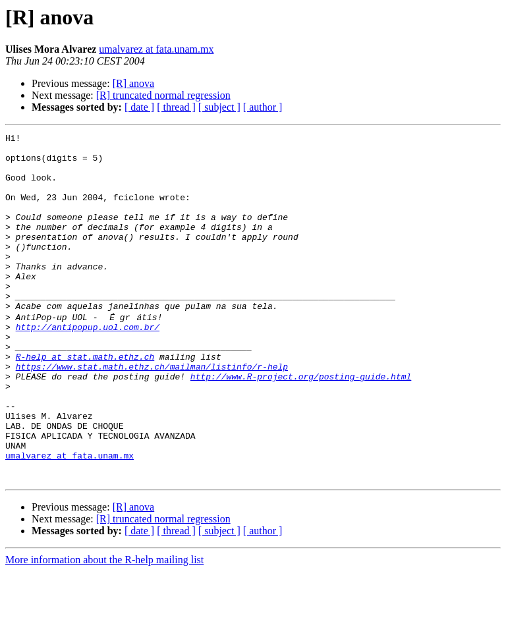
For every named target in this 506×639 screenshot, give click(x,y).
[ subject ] (219, 107)
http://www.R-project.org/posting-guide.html (300, 424)
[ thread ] (176, 107)
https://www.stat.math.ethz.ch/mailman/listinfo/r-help (152, 412)
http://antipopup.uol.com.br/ (87, 365)
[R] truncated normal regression (163, 95)
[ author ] (263, 107)
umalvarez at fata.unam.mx (156, 49)
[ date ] (139, 107)
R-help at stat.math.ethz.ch (85, 400)
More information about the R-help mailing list (104, 627)
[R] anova (134, 83)
